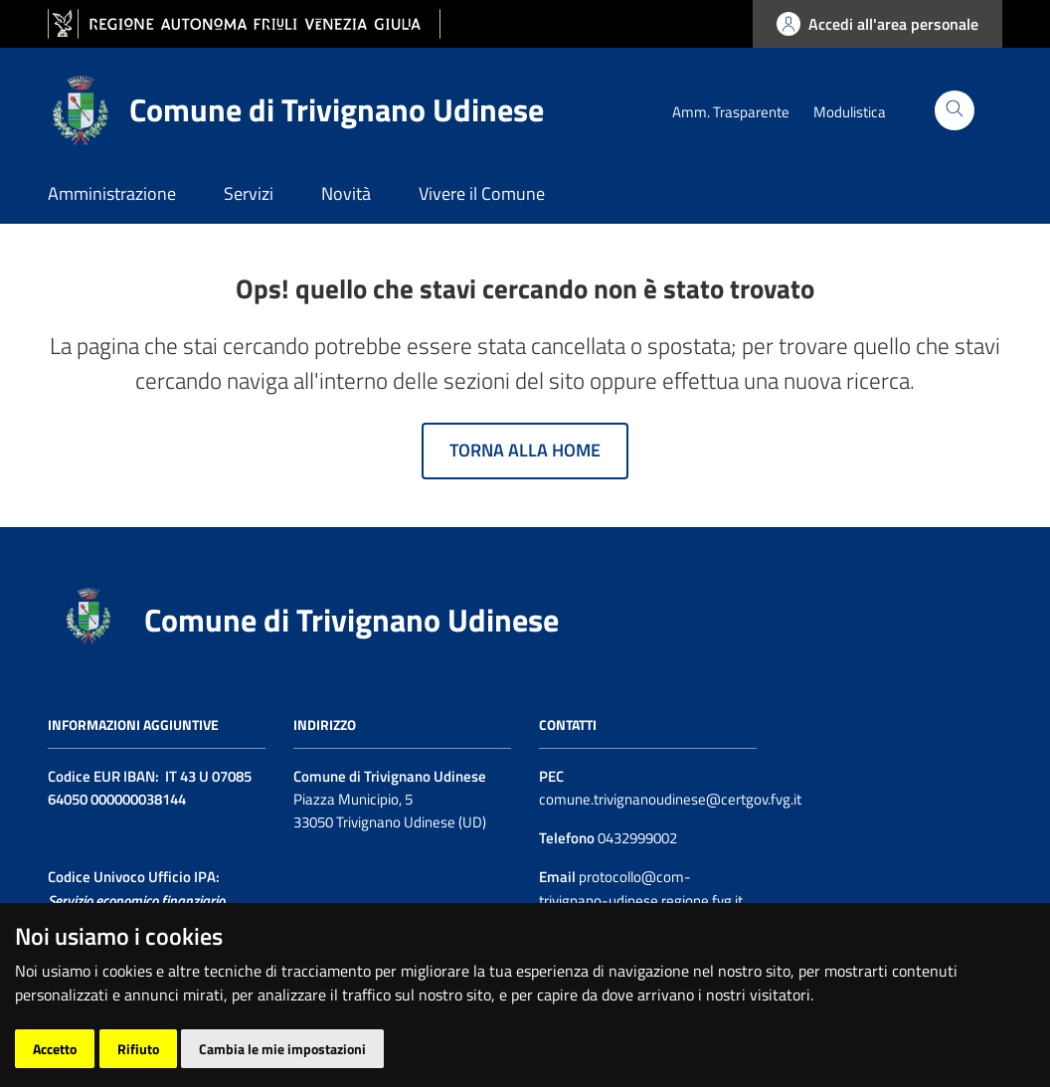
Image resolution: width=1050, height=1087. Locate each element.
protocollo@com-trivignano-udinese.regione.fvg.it (641, 888)
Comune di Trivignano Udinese (351, 619)
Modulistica (849, 111)
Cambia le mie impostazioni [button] (282, 1048)
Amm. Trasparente (730, 111)
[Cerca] (954, 110)
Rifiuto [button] (138, 1048)
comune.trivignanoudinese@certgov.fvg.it (670, 799)
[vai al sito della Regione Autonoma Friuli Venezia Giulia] (244, 24)
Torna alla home (525, 450)
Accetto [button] (55, 1048)
